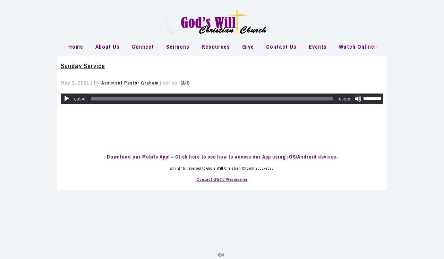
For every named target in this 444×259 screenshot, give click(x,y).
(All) (185, 83)
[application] (222, 99)
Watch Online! (357, 46)
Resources (216, 46)
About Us (107, 46)
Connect (143, 46)
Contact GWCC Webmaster (222, 179)
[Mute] (358, 98)
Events (318, 46)
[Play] (66, 98)
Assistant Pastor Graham (130, 83)
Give (248, 46)
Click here (187, 157)
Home (75, 46)
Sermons (177, 46)
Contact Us (281, 46)
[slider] (212, 98)
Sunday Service (83, 66)
